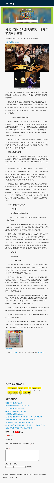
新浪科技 (40, 352)
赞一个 (20, 388)
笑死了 (10, 392)
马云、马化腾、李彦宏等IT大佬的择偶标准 (18, 428)
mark (15, 392)
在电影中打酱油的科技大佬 (13, 403)
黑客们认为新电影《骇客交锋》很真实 (17, 405)
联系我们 (5, 479)
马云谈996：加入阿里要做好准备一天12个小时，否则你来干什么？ (26, 425)
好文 (39, 388)
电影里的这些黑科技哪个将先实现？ (16, 411)
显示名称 (8, 466)
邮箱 (16, 466)
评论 (7, 449)
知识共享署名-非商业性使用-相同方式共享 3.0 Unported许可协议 (26, 476)
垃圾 (25, 392)
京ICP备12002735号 (12, 479)
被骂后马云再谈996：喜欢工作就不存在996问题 (20, 419)
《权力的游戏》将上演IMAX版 (15, 408)
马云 (10, 42)
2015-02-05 (16, 42)
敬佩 (20, 392)
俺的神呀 (14, 388)
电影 (7, 42)
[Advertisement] (27, 367)
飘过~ (25, 388)
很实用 (34, 388)
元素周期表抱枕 (9, 348)
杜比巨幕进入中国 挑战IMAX (14, 414)
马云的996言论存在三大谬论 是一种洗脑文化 (19, 422)
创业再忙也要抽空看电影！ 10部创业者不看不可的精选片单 (23, 417)
